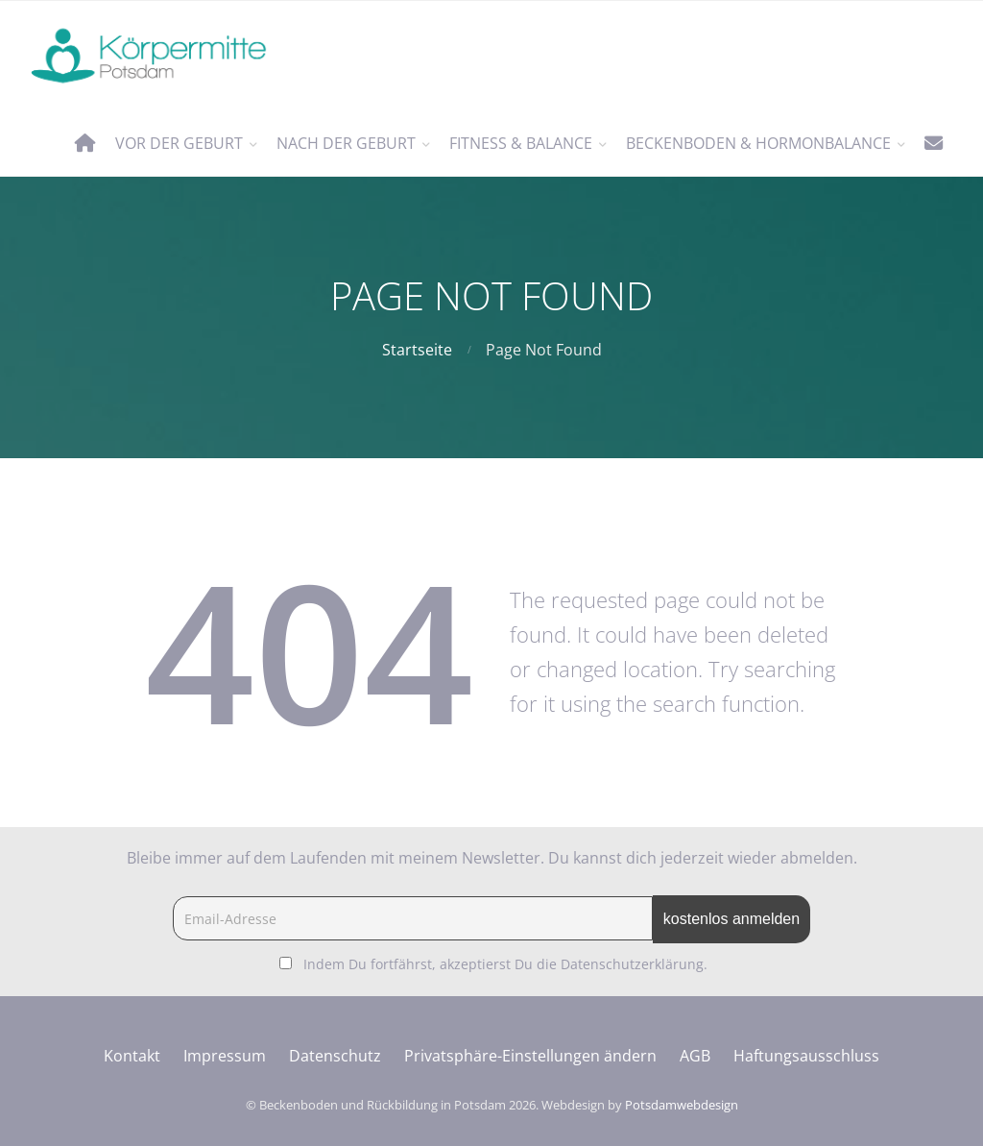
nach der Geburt (346, 143)
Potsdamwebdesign (681, 1104)
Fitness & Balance (520, 143)
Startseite (417, 349)
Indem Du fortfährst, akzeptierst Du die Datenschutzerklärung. (505, 964)
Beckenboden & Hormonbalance (758, 143)
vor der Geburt (179, 143)
